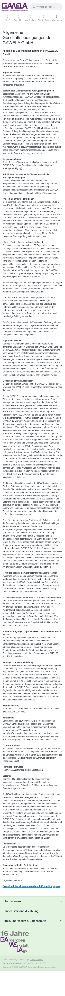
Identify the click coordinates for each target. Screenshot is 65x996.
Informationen (12, 901)
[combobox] (46, 6)
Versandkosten (36, 959)
